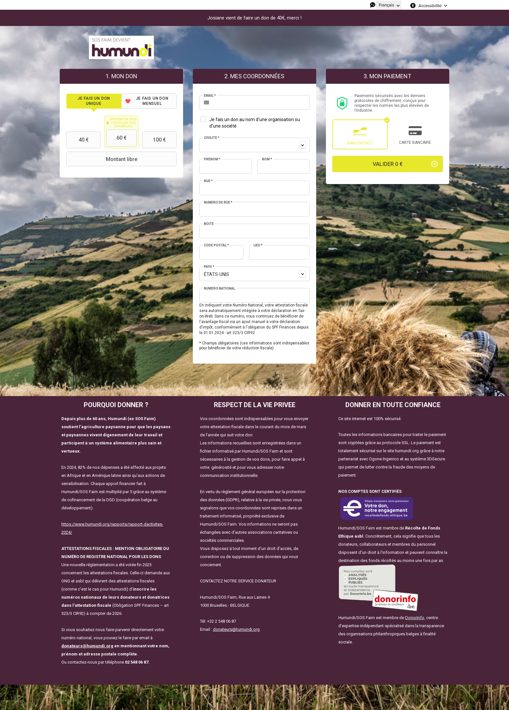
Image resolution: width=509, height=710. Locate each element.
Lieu (258, 245)
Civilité (211, 138)
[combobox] (254, 145)
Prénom (212, 159)
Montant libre (102, 159)
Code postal (216, 245)
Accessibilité (429, 5)
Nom (267, 159)
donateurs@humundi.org (87, 645)
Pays (209, 266)
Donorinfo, (415, 617)
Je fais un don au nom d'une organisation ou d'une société (254, 123)
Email (210, 95)
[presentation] (94, 101)
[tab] (93, 101)
